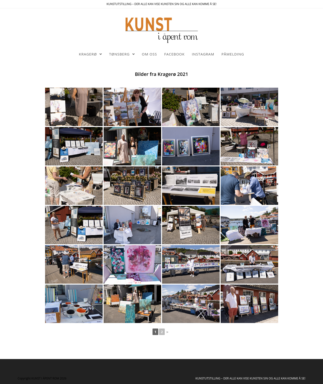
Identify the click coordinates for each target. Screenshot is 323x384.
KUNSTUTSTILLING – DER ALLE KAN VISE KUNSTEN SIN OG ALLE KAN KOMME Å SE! (250, 378)
